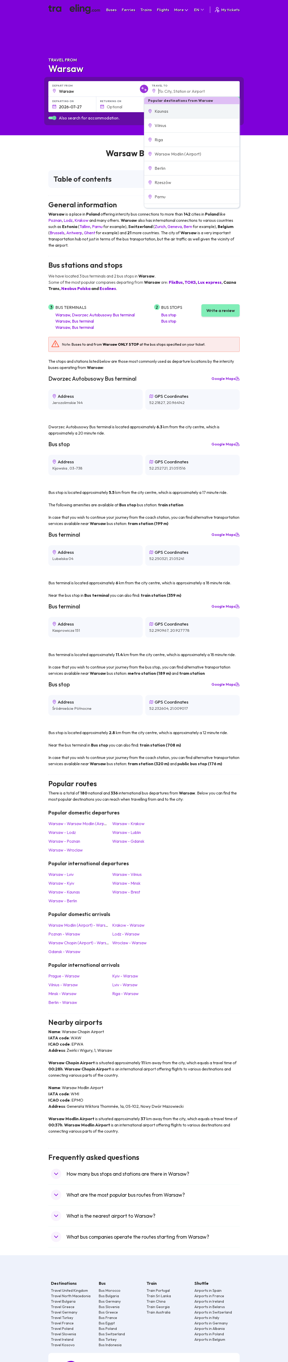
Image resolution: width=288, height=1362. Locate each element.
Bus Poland (108, 1328)
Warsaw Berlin (62, 900)
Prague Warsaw (64, 975)
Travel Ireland (62, 1339)
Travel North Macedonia (70, 1296)
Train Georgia (158, 1306)
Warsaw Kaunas (64, 892)
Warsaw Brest (126, 892)
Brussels (57, 232)
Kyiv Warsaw (125, 975)
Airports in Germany (211, 1323)
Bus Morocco (109, 1290)
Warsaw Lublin (126, 832)
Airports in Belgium (209, 1339)
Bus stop (168, 314)
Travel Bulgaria (63, 1301)
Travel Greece (62, 1306)
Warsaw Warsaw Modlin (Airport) (79, 823)
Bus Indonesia (110, 1345)
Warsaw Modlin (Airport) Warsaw (79, 925)
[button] (191, 111)
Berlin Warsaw (62, 1002)
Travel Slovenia (63, 1334)
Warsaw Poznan (64, 841)
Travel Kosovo (63, 1345)
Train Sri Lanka (159, 1296)
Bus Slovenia (109, 1306)
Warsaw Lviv (61, 874)
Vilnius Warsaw (63, 984)
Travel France (62, 1323)
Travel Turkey (62, 1317)
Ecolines (108, 288)
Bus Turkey (108, 1339)
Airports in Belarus (209, 1306)
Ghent (89, 232)
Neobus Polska (75, 288)
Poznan (55, 220)
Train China (156, 1301)
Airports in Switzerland (213, 1312)
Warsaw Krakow (128, 823)
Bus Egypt (107, 1323)
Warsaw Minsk (126, 883)
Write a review (220, 310)
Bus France (108, 1317)
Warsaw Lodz (62, 832)
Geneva (175, 226)
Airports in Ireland (209, 1301)
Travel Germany (64, 1312)
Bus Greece (108, 1312)
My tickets (227, 9)
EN (199, 9)
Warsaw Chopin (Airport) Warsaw (80, 942)
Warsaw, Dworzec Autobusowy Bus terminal (95, 314)
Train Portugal (158, 1290)
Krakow (81, 220)
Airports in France (209, 1296)
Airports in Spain (208, 1290)
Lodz (68, 220)
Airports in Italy (206, 1317)
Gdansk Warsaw (64, 951)
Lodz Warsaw (126, 934)
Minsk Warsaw (62, 993)
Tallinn (84, 226)
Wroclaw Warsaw (129, 942)
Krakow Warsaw (128, 925)
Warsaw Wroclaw (65, 850)
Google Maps (225, 379)
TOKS (190, 282)
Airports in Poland (209, 1334)
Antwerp (74, 232)
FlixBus (176, 282)
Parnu (97, 226)
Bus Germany (110, 1301)
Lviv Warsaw (125, 984)
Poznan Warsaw (64, 934)
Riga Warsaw (125, 993)
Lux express (210, 282)
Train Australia (158, 1312)
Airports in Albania (209, 1328)
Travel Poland (62, 1328)
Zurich (160, 226)
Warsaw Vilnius (127, 874)
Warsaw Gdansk (128, 841)
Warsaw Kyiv (61, 883)
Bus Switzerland (112, 1334)
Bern (188, 226)
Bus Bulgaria (109, 1296)
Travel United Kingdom (69, 1290)
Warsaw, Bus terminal (74, 321)
